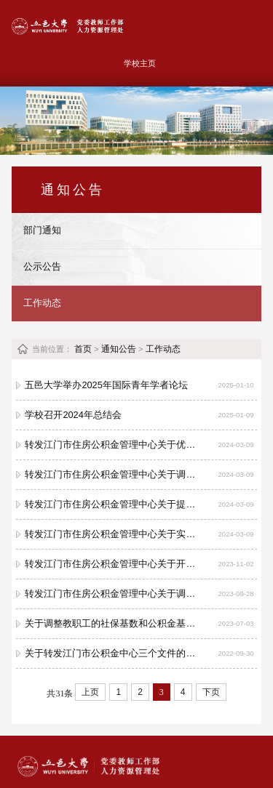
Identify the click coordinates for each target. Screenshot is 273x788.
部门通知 (42, 230)
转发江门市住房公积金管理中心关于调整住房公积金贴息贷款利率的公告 (111, 593)
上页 (90, 692)
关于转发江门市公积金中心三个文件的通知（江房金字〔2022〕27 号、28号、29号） (111, 653)
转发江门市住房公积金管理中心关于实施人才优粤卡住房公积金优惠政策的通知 (111, 533)
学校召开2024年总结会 (73, 414)
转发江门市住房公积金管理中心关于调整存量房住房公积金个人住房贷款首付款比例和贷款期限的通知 (111, 474)
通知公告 (118, 349)
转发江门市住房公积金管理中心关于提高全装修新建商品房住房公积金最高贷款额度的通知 (111, 504)
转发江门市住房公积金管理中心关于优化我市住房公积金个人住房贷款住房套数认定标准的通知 (111, 444)
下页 (211, 692)
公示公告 (42, 266)
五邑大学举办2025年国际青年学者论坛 (106, 384)
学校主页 (140, 63)
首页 (83, 349)
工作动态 (42, 302)
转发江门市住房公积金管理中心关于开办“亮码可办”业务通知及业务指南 (111, 563)
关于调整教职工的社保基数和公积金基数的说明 (111, 623)
